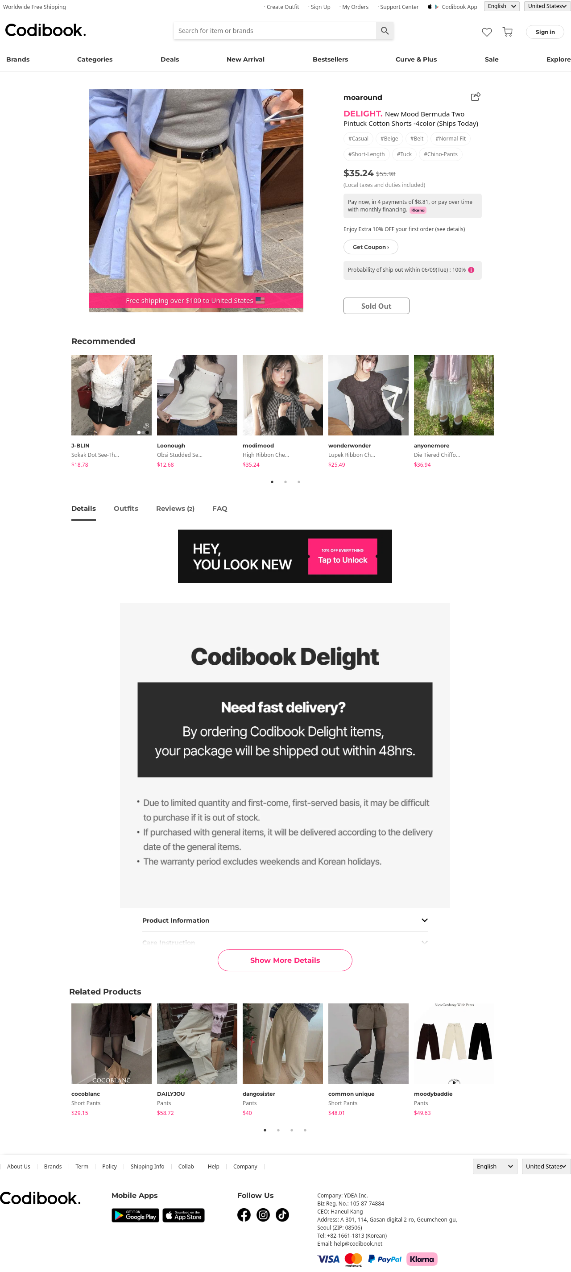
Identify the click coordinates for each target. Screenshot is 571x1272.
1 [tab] (272, 481)
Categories (94, 59)
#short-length (366, 154)
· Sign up (319, 7)
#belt (417, 138)
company (245, 1166)
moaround (362, 97)
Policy (109, 1166)
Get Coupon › (371, 247)
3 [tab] (298, 481)
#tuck (404, 154)
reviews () (175, 508)
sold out (376, 306)
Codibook (45, 30)
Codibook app (459, 7)
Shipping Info (148, 1166)
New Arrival (246, 59)
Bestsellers (330, 59)
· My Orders (353, 7)
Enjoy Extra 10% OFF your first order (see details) (404, 229)
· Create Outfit (281, 7)
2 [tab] (285, 481)
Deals (170, 59)
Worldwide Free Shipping (34, 7)
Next (506, 412)
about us (18, 1166)
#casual (358, 138)
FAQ (220, 508)
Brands (17, 59)
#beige (389, 138)
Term (82, 1166)
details (83, 508)
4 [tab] (305, 1130)
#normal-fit (450, 138)
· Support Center (398, 7)
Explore (558, 59)
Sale (492, 59)
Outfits (126, 508)
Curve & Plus (416, 59)
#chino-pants (441, 154)
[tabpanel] (114, 413)
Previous (64, 412)
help (213, 1166)
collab (186, 1166)
